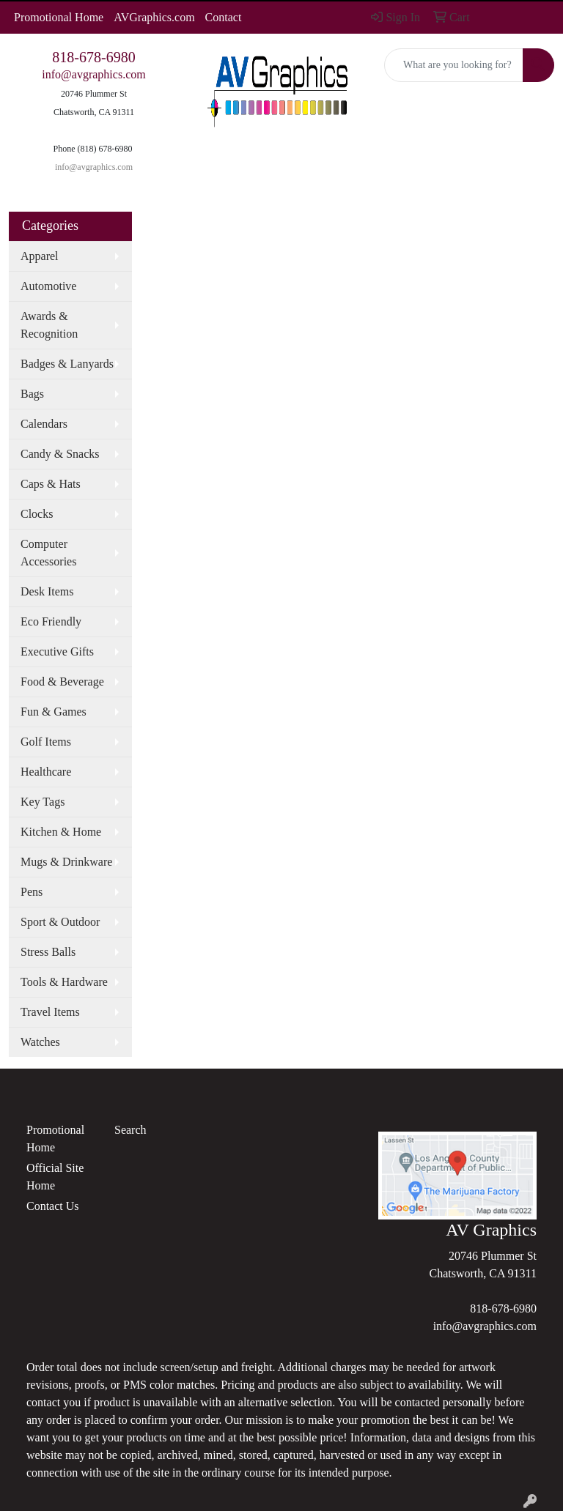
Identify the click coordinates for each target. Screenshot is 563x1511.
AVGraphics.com (154, 17)
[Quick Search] (453, 65)
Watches (40, 1042)
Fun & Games (54, 711)
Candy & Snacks (60, 454)
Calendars (44, 423)
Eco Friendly (51, 621)
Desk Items (47, 591)
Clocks (37, 514)
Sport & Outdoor (60, 922)
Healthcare (46, 771)
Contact (223, 17)
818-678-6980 (93, 57)
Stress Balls (48, 952)
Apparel (40, 256)
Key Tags (43, 801)
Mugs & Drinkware (66, 861)
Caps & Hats (51, 484)
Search (130, 1130)
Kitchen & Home (61, 831)
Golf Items (46, 741)
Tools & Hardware (64, 982)
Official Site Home (55, 1177)
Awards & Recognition (49, 325)
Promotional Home (58, 17)
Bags (32, 393)
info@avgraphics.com (93, 74)
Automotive (48, 286)
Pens (32, 892)
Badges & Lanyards (67, 363)
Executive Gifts (57, 651)
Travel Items (50, 1012)
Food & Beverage (62, 681)
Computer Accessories (48, 553)
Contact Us (52, 1206)
